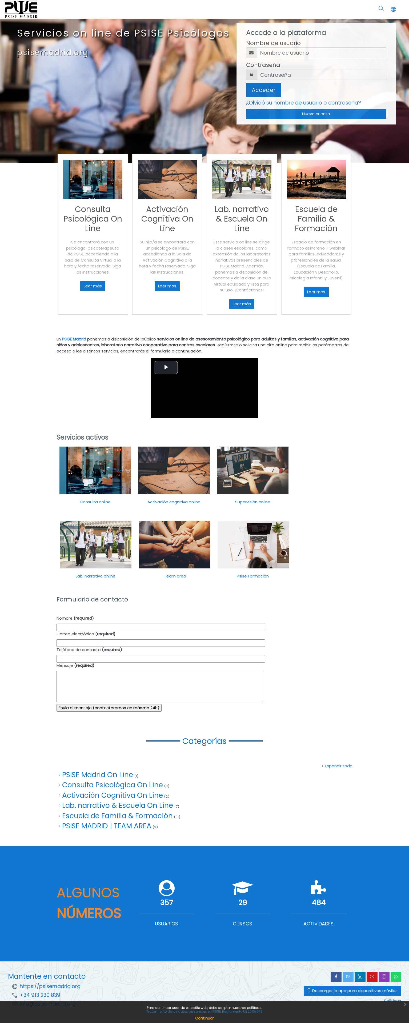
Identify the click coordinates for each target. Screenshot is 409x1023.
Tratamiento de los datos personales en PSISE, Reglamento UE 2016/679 (204, 1011)
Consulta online (95, 502)
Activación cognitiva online (174, 502)
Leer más (93, 286)
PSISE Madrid (74, 339)
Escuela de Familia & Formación (117, 816)
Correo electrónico (86, 634)
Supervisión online (252, 502)
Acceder (263, 90)
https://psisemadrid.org (50, 986)
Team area (174, 576)
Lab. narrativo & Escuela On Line (117, 805)
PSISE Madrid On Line (97, 775)
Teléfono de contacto (89, 649)
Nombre (75, 618)
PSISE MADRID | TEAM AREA (106, 826)
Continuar (204, 1018)
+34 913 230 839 (40, 995)
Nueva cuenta (316, 114)
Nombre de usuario (273, 43)
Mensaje (75, 665)
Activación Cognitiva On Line (112, 795)
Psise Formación (253, 576)
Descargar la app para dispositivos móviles (352, 990)
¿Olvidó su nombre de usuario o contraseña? (303, 102)
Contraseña (263, 65)
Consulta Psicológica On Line (112, 785)
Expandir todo (338, 766)
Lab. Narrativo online (95, 576)
